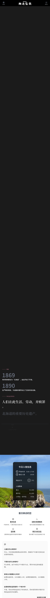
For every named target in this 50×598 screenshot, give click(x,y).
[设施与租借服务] (37, 522)
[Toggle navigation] (46, 3)
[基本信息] (13, 522)
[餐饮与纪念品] (37, 531)
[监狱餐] (13, 531)
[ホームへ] (25, 3)
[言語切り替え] (3, 3)
